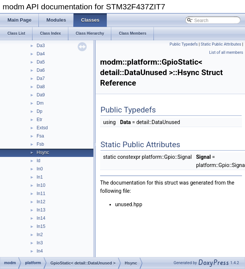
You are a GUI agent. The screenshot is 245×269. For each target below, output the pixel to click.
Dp (39, 111)
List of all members (226, 52)
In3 (40, 242)
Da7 (41, 78)
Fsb (40, 144)
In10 (41, 185)
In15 (41, 226)
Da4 (41, 53)
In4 (40, 251)
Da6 (41, 70)
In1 (40, 177)
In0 (40, 168)
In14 (41, 218)
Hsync (43, 152)
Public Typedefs (184, 44)
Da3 (41, 45)
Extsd (42, 127)
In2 (40, 234)
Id (38, 160)
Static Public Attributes (221, 44)
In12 (41, 201)
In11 (41, 193)
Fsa (40, 136)
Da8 (41, 86)
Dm (40, 103)
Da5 (41, 62)
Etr (39, 119)
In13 (41, 210)
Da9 (41, 95)
